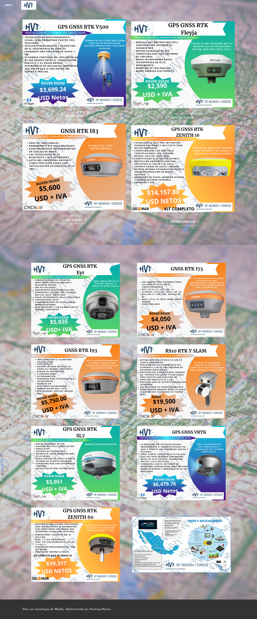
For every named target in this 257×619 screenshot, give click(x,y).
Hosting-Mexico (100, 609)
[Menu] (9, 5)
